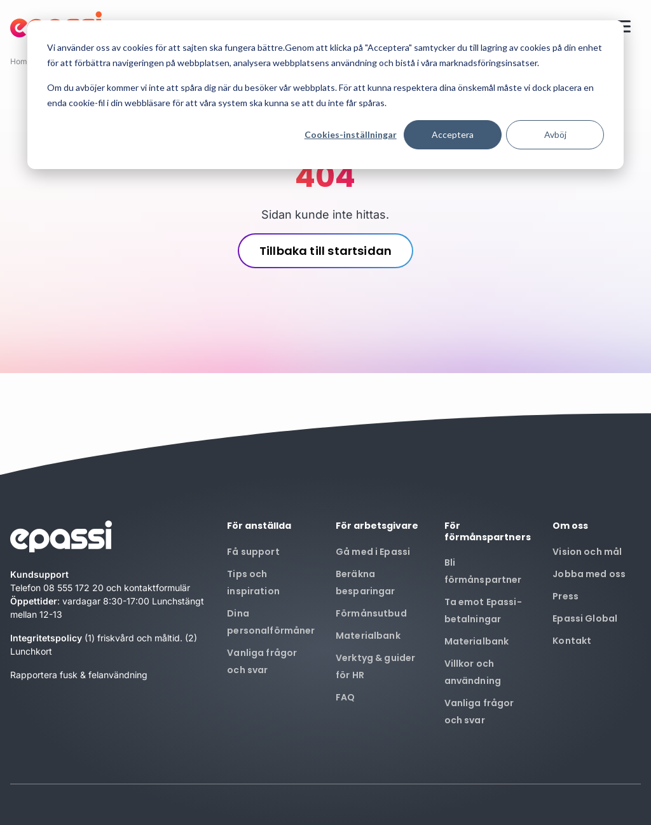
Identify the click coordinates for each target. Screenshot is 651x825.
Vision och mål (587, 551)
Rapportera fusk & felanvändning (78, 674)
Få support (253, 551)
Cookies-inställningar (351, 134)
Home (21, 61)
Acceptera (453, 134)
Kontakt (571, 640)
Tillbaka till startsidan (325, 251)
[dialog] (325, 94)
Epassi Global (584, 618)
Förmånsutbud (371, 613)
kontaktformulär (157, 587)
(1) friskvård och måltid (132, 637)
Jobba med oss (589, 574)
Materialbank (368, 635)
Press (565, 596)
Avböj (555, 134)
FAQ (345, 697)
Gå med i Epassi (373, 551)
